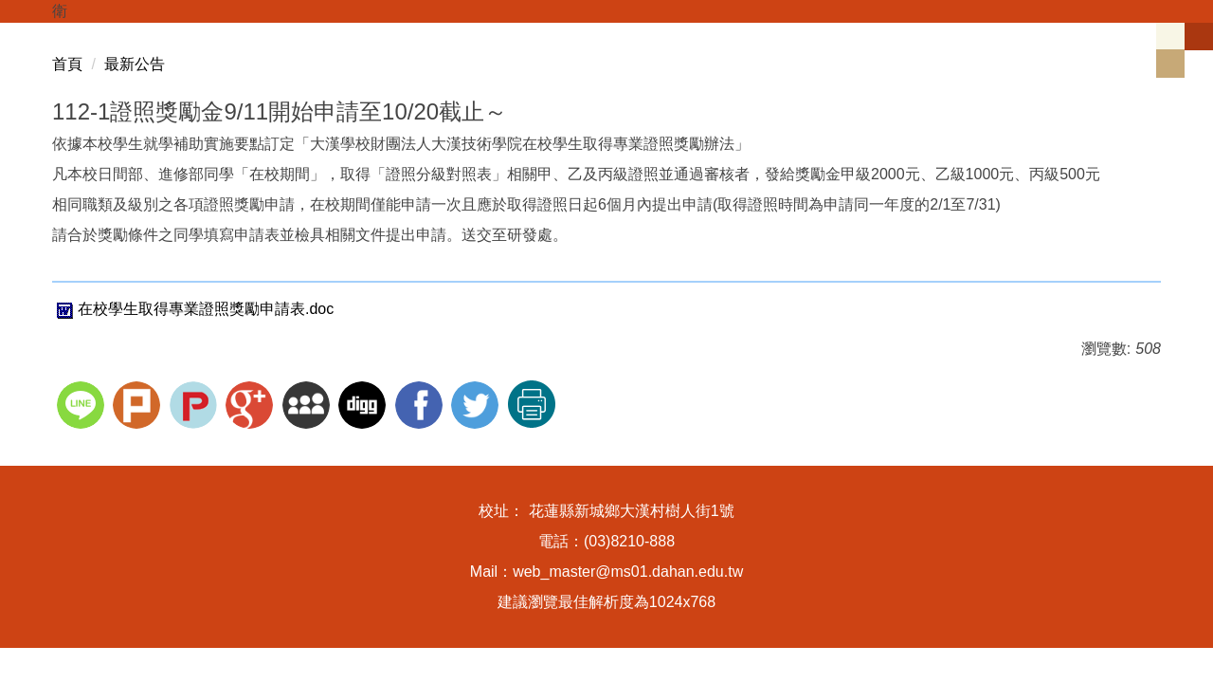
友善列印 (531, 404)
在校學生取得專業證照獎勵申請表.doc (193, 309)
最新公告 (134, 64)
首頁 (67, 64)
